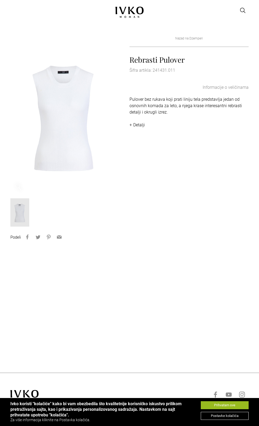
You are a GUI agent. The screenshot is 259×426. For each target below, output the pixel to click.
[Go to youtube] (228, 394)
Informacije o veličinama (226, 87)
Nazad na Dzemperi (189, 38)
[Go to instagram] (242, 394)
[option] (63, 115)
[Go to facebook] (215, 394)
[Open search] (243, 10)
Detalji (139, 124)
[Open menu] (13, 10)
